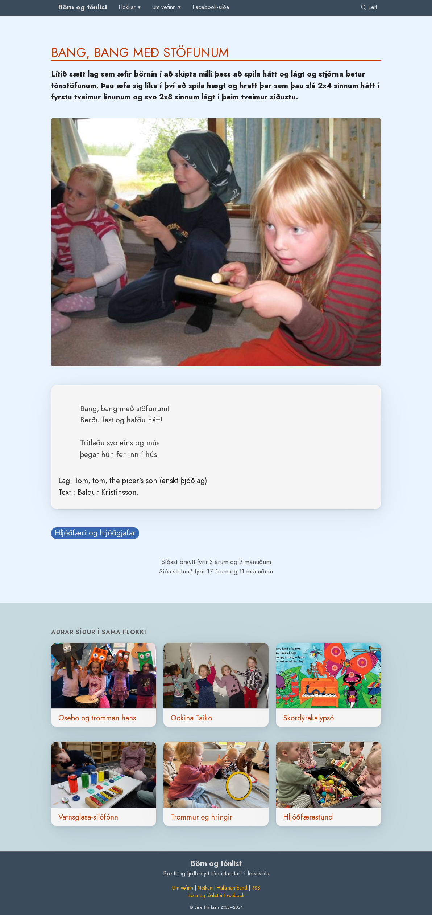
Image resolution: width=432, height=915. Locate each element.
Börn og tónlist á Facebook (216, 895)
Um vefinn (182, 887)
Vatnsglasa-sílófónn (88, 817)
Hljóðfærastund (308, 817)
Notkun (205, 887)
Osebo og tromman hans (97, 717)
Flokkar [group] (127, 7)
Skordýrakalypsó (308, 717)
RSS (256, 887)
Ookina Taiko (191, 717)
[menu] (130, 7)
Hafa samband (232, 887)
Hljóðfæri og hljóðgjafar (95, 532)
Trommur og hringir (201, 817)
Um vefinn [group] (164, 7)
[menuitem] (210, 7)
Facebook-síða (210, 7)
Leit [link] (369, 7)
